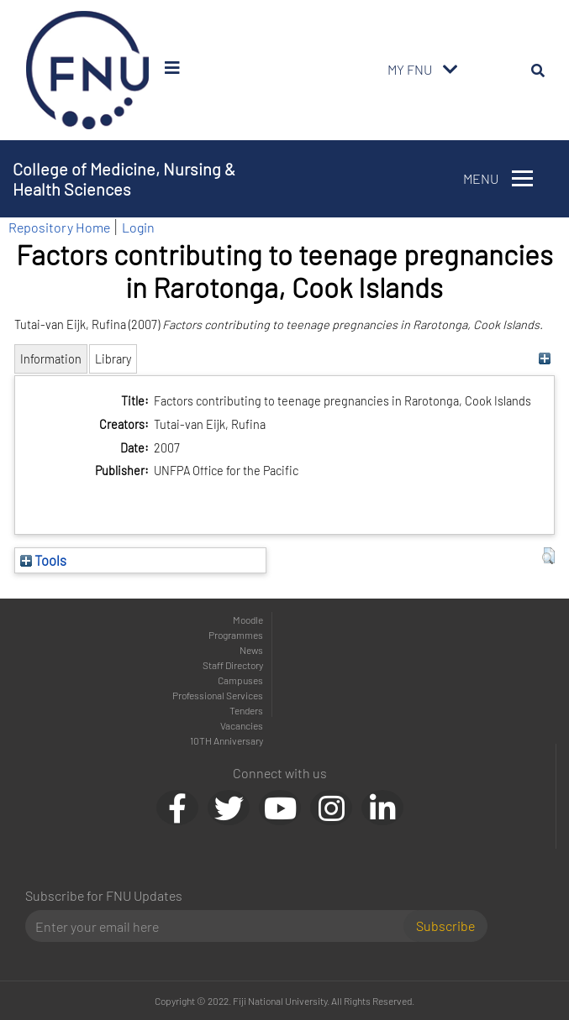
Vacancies (241, 725)
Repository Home (59, 227)
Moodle (248, 619)
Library (113, 359)
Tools (43, 560)
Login (138, 227)
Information (51, 359)
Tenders (246, 710)
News (251, 650)
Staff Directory (233, 665)
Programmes (235, 635)
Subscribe (445, 926)
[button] (548, 555)
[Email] (221, 926)
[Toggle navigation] (450, 69)
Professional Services (217, 695)
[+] (544, 359)
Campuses (240, 680)
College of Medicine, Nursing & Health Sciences (124, 179)
